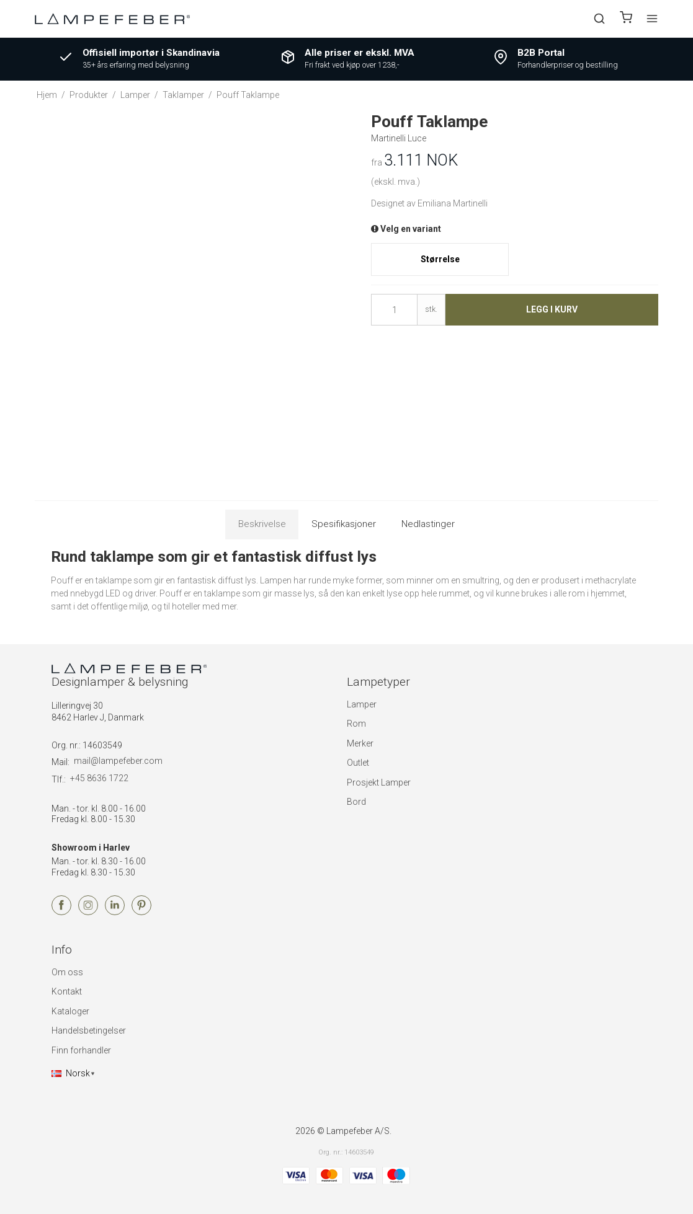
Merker (360, 743)
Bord (356, 802)
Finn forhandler (81, 1050)
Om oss (67, 972)
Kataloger (70, 1011)
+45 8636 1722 (99, 778)
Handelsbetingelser (88, 1030)
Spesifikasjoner (343, 523)
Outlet (358, 763)
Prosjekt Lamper (379, 782)
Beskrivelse (262, 523)
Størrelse (440, 259)
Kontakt (66, 991)
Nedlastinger (428, 523)
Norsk (70, 1073)
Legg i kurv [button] (552, 309)
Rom (356, 724)
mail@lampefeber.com (118, 761)
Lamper (362, 704)
